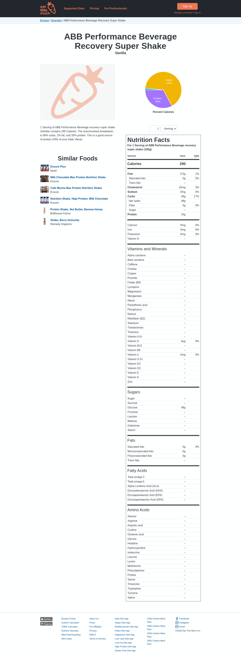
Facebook (182, 618)
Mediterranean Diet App (126, 626)
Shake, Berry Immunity (64, 220)
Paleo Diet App (122, 630)
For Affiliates (95, 626)
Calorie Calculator (70, 622)
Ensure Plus (58, 166)
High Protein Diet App (125, 646)
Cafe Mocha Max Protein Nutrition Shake (76, 188)
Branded (56, 20)
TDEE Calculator (69, 626)
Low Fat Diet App (123, 642)
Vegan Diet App (122, 622)
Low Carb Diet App (124, 638)
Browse (44, 20)
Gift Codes (66, 638)
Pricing (94, 8)
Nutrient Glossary (69, 630)
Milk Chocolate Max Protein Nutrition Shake (78, 177)
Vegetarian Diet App (124, 634)
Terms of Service (97, 638)
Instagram (182, 622)
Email (180, 626)
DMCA (92, 634)
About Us (94, 618)
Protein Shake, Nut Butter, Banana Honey (76, 209)
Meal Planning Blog (71, 634)
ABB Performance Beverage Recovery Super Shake (120, 41)
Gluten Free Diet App (125, 650)
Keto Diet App (121, 618)
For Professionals (115, 8)
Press (92, 622)
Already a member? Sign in (187, 12)
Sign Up (187, 6)
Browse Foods (68, 618)
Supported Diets (74, 8)
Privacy (93, 630)
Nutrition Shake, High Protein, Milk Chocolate (79, 198)
